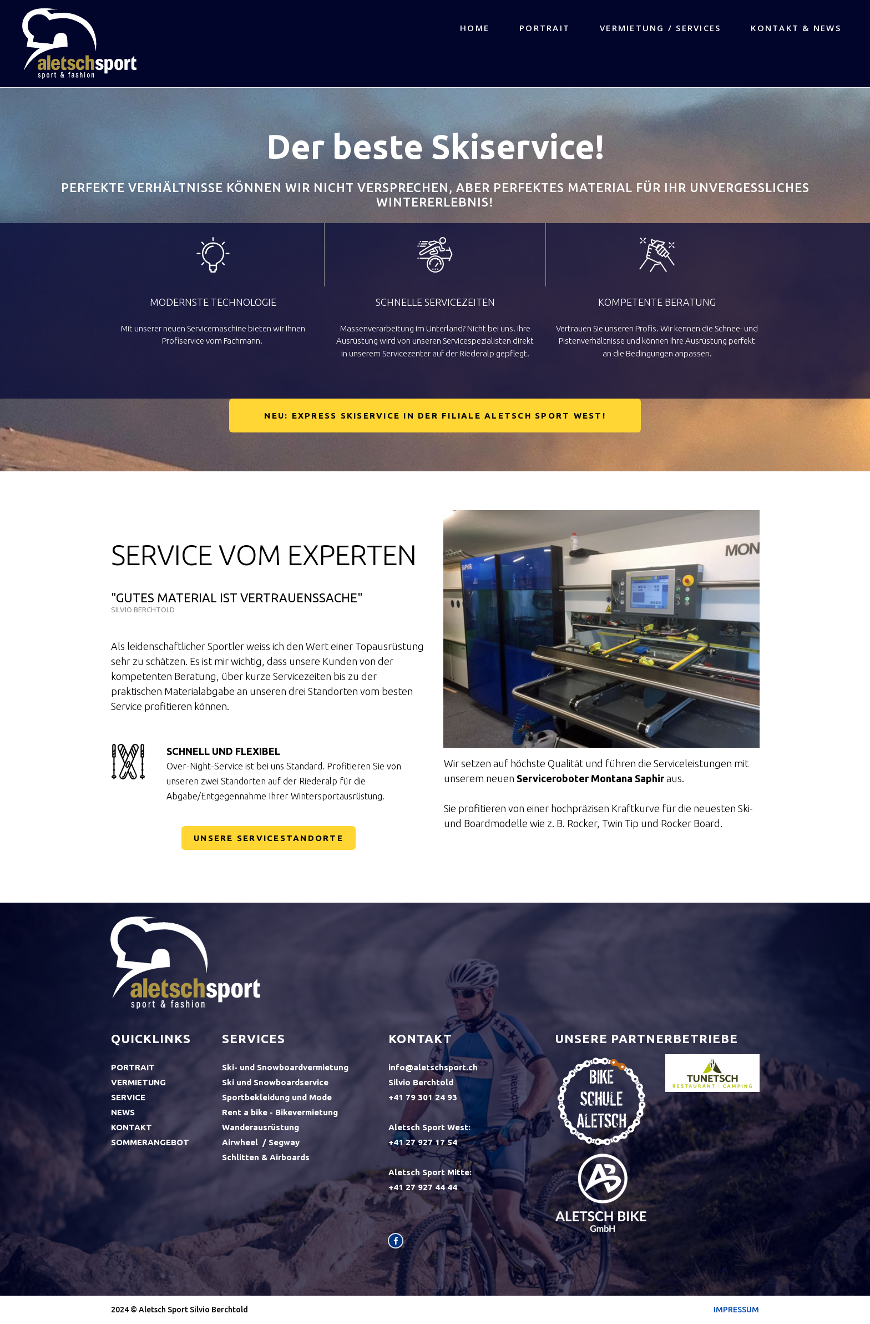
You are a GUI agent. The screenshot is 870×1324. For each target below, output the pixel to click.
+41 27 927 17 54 (422, 1142)
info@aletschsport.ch (433, 1067)
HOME (474, 27)
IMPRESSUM (736, 1309)
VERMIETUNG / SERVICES (660, 27)
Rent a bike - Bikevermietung (280, 1112)
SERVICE (128, 1097)
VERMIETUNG (138, 1082)
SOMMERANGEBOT (150, 1142)
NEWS (123, 1112)
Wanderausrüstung (260, 1127)
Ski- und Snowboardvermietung (285, 1067)
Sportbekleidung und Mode (277, 1097)
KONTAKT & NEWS (796, 27)
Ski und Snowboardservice (275, 1082)
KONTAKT (131, 1127)
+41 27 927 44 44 (423, 1187)
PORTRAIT (544, 27)
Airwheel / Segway (261, 1142)
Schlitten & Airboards (266, 1157)
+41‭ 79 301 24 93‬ (422, 1097)
